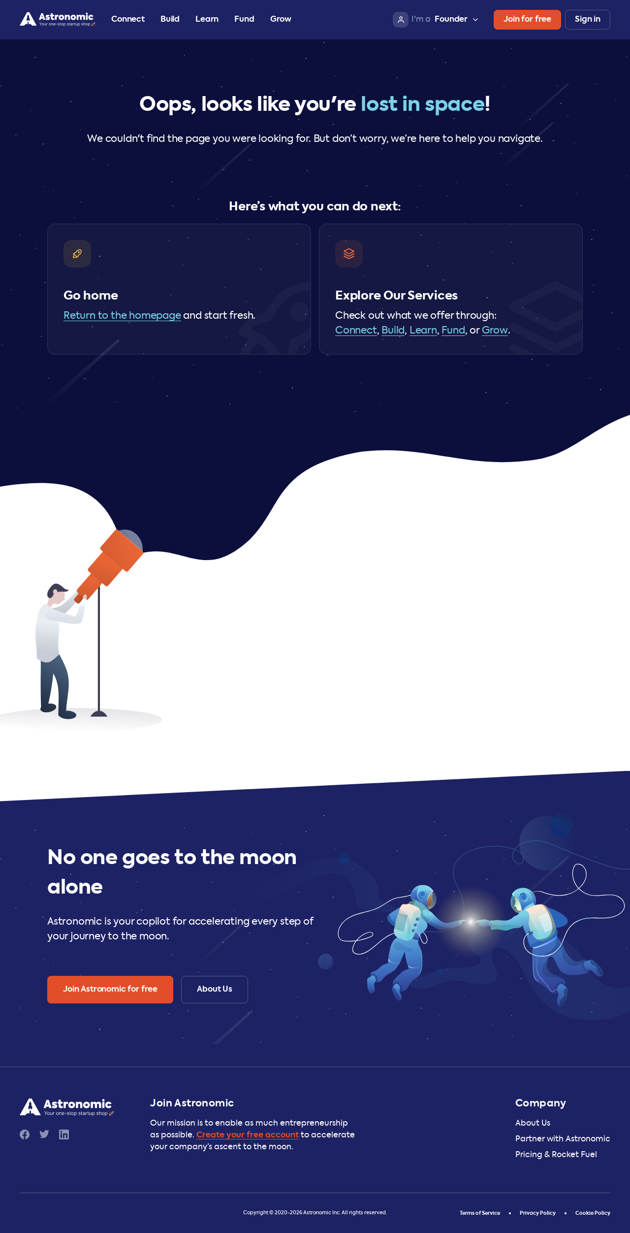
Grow (280, 20)
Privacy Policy (538, 1213)
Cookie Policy (592, 1213)
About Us (532, 1124)
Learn (207, 20)
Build (170, 20)
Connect (128, 20)
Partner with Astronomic (562, 1139)
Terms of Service (480, 1213)
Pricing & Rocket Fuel (556, 1155)
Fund (244, 20)
